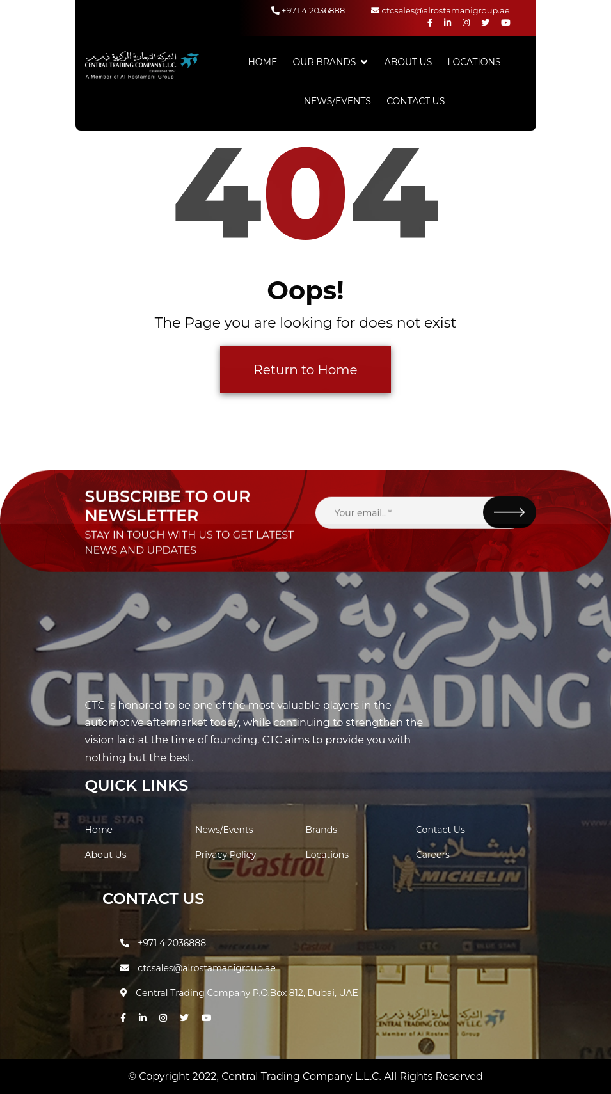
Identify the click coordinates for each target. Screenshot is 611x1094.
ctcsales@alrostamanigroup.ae (440, 10)
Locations (474, 62)
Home (262, 62)
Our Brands (324, 62)
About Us (408, 62)
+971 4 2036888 (308, 10)
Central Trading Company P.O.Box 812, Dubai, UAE (239, 993)
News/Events (337, 101)
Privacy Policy (225, 854)
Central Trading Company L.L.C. (302, 1076)
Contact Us (415, 101)
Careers (433, 854)
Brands (322, 830)
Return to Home (305, 369)
